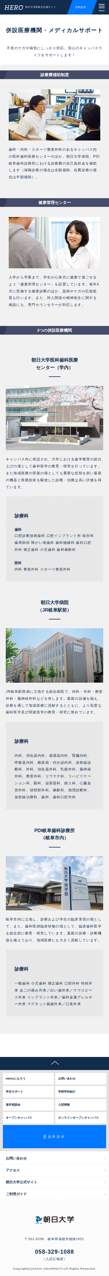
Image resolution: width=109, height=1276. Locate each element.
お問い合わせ (67, 1078)
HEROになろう (16, 1078)
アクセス (13, 1170)
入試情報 (64, 1104)
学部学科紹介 (67, 1091)
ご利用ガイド (16, 1194)
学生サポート (14, 1091)
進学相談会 (13, 1104)
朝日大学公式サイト (21, 1182)
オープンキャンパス (19, 1117)
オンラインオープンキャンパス (78, 1117)
